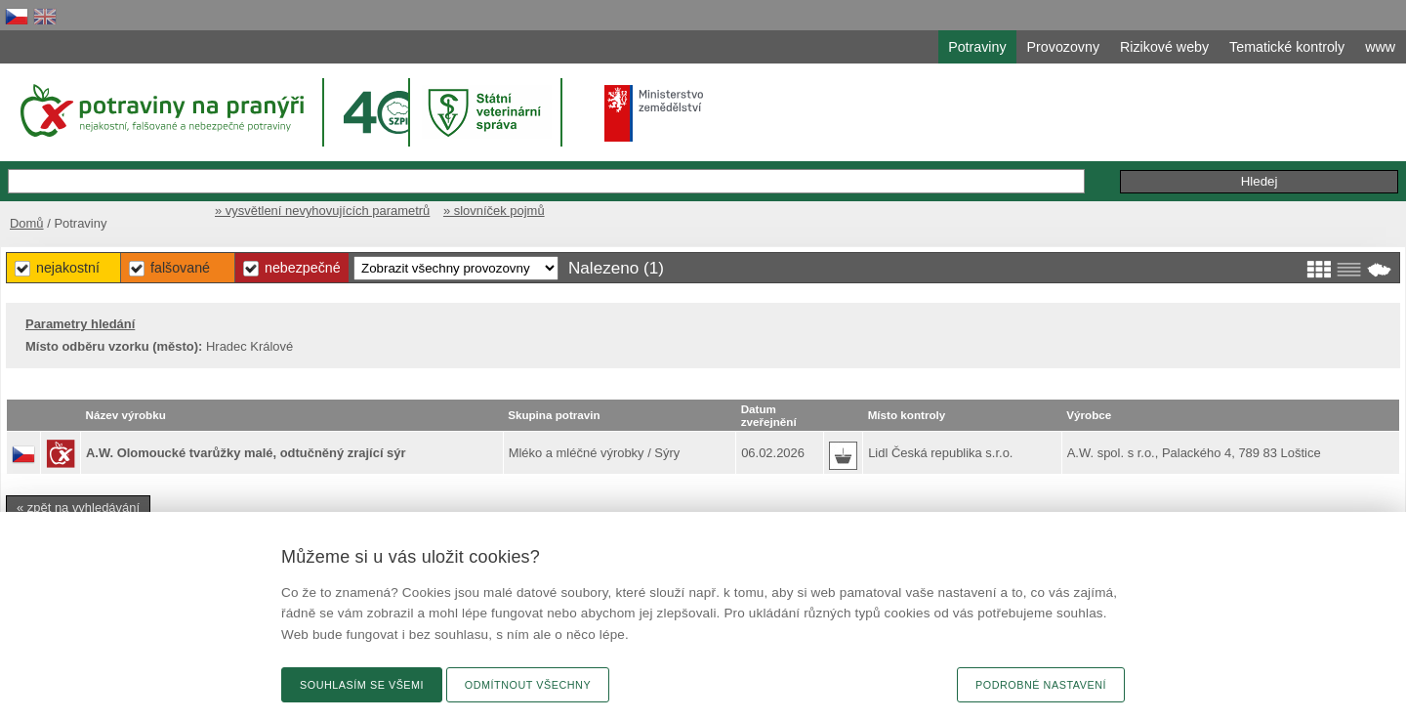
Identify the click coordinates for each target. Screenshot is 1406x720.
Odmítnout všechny (528, 685)
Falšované (180, 267)
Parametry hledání (80, 324)
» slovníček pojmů (494, 210)
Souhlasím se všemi (362, 685)
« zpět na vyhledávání (78, 507)
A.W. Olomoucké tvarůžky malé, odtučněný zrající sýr (246, 452)
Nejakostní (68, 267)
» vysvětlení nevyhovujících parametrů (322, 210)
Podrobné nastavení (1040, 685)
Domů (27, 223)
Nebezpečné (303, 267)
